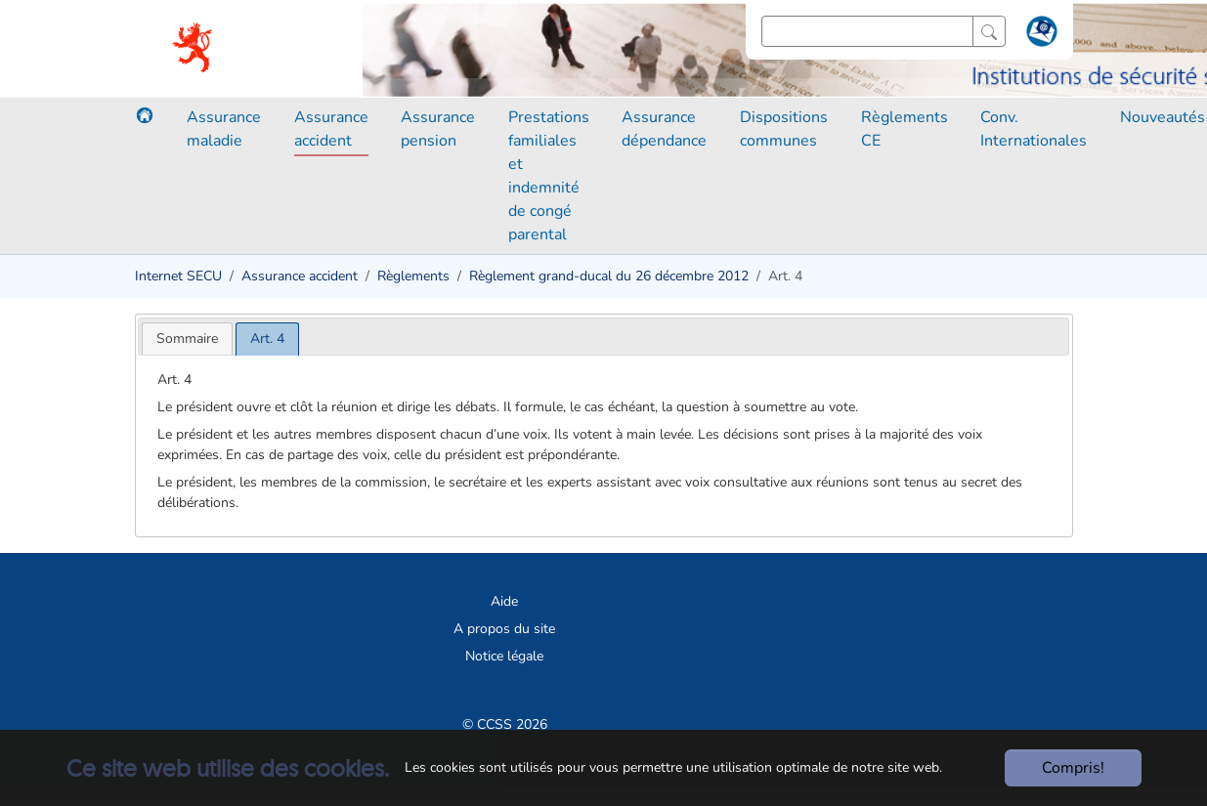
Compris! (1073, 768)
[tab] (187, 338)
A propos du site (504, 628)
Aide (504, 601)
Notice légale (504, 656)
